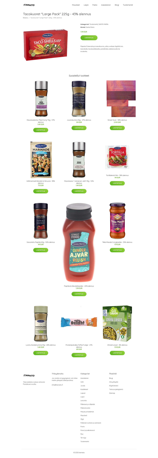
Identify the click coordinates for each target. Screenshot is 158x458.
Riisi (82, 436)
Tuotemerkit (128, 6)
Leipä (86, 6)
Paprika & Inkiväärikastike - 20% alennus (79, 288)
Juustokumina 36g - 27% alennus (79, 122)
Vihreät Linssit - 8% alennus (117, 347)
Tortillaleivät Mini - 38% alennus (117, 177)
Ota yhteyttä (113, 384)
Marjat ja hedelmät (87, 414)
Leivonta (84, 403)
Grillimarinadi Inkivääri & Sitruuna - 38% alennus (41, 184)
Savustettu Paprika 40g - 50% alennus (41, 244)
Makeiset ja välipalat (88, 406)
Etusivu (25, 20)
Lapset (83, 395)
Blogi (117, 6)
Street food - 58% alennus (117, 122)
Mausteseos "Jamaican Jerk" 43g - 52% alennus (79, 184)
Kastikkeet (84, 391)
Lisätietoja (89, 40)
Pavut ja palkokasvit (88, 432)
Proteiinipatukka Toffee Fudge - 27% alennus (79, 348)
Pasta (94, 6)
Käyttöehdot (113, 388)
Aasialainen (106, 6)
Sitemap (112, 395)
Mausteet (76, 6)
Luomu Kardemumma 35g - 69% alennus (41, 347)
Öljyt (82, 421)
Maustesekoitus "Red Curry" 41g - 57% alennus (41, 123)
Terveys (83, 440)
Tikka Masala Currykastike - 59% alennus (117, 244)
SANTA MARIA (103, 26)
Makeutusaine (85, 410)
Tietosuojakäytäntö (116, 391)
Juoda (83, 388)
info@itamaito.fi (57, 387)
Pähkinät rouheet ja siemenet (91, 425)
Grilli (82, 384)
